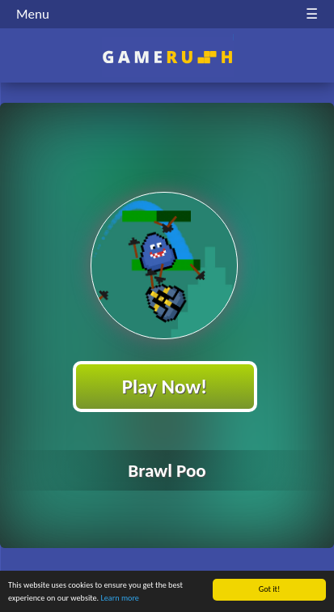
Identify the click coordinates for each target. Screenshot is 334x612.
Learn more (119, 598)
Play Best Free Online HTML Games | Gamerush (167, 57)
